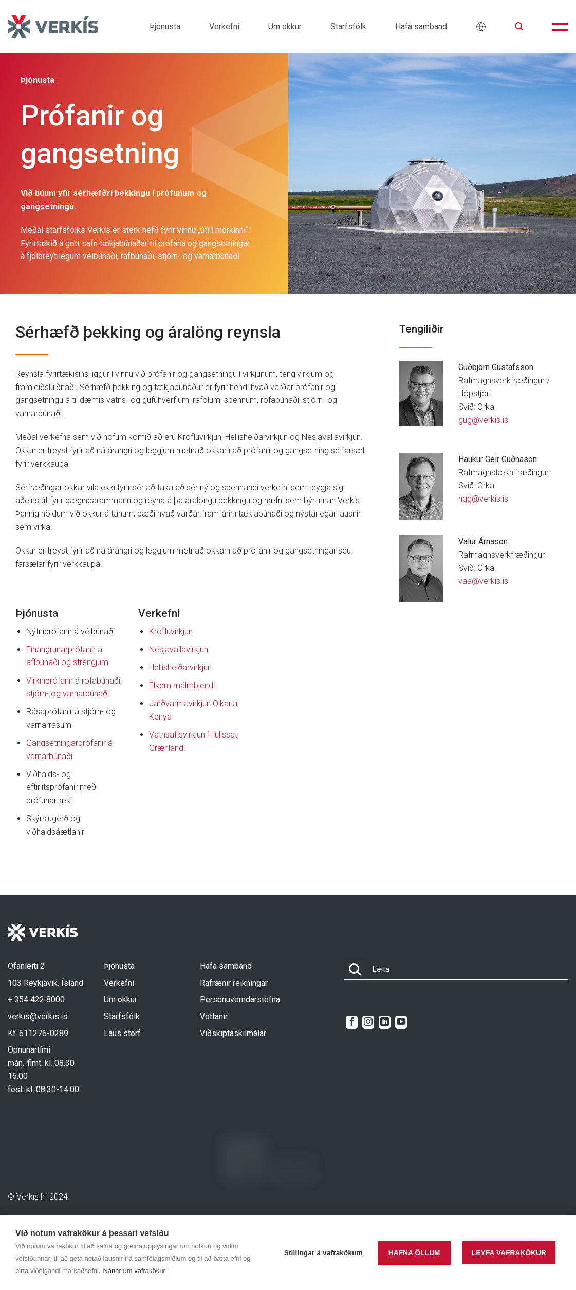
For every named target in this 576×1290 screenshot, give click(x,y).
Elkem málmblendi (182, 685)
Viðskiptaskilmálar (233, 1033)
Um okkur (285, 26)
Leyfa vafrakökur (509, 1253)
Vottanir (214, 1016)
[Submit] (355, 970)
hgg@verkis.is (483, 499)
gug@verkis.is (483, 420)
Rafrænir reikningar (234, 983)
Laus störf (122, 1033)
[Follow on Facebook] (352, 1022)
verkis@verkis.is (37, 1016)
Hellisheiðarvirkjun (180, 667)
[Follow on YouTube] (401, 1022)
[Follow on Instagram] (368, 1022)
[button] (519, 26)
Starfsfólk (348, 26)
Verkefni (224, 26)
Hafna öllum (414, 1253)
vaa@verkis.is (483, 581)
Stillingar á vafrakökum (323, 1253)
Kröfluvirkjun (171, 631)
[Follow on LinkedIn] (385, 1022)
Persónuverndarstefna (240, 999)
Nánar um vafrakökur (134, 1271)
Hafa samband (421, 26)
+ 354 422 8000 (36, 999)
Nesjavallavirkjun (178, 649)
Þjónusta (165, 26)
